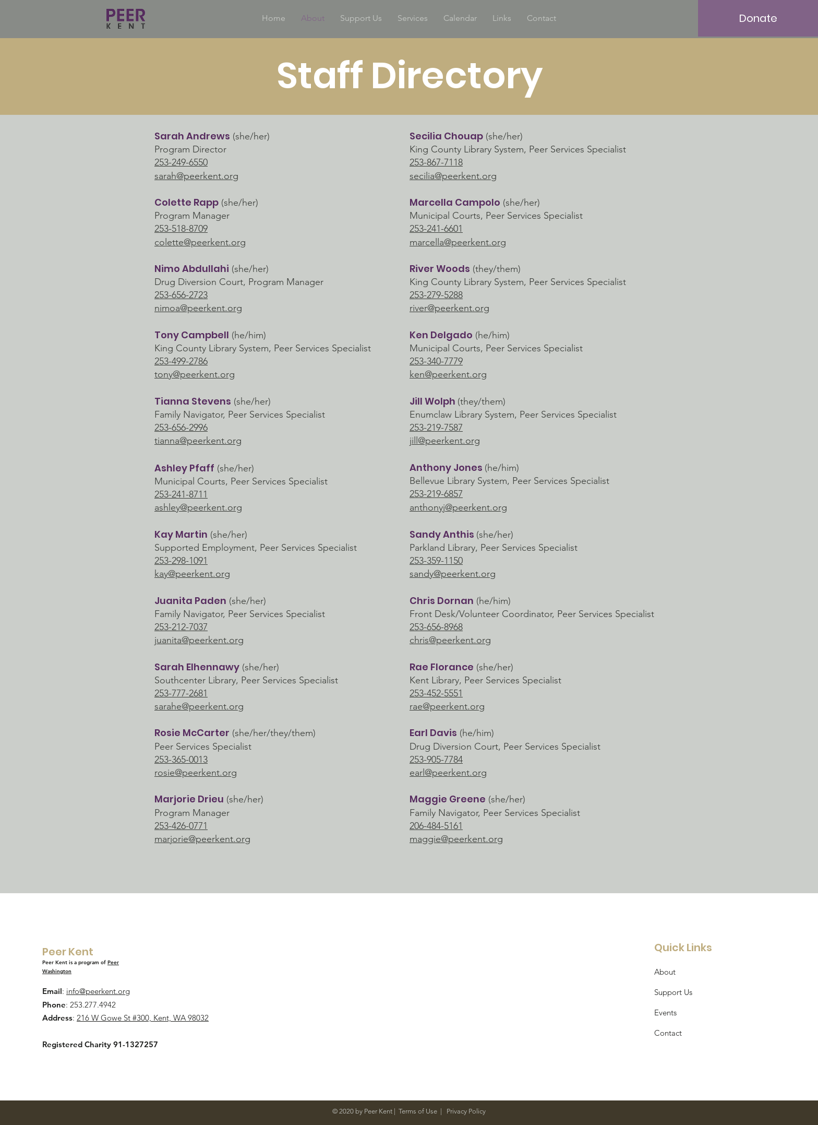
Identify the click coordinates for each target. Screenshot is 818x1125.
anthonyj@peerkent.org (458, 507)
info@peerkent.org (98, 991)
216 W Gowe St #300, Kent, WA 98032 (143, 1018)
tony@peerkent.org (194, 374)
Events (665, 1012)
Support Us (673, 992)
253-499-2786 (181, 361)
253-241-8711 (181, 494)
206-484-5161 (436, 826)
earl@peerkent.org (448, 772)
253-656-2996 (181, 427)
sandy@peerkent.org (453, 573)
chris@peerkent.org (450, 640)
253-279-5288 (436, 295)
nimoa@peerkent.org (198, 308)
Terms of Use (418, 1111)
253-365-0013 (181, 759)
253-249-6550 (181, 162)
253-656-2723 (181, 295)
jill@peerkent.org (445, 440)
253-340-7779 (436, 361)
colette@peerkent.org (200, 242)
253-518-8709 (181, 228)
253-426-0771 (181, 826)
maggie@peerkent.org (456, 839)
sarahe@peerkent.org (199, 706)
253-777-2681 (181, 693)
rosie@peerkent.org (195, 772)
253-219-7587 (436, 427)
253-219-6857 (436, 494)
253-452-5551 (436, 693)
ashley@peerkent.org (198, 507)
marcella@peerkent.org (458, 242)
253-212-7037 (181, 627)
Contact (668, 1033)
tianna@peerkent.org (198, 440)
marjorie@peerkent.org (202, 839)
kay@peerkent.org (192, 573)
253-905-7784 (436, 759)
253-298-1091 (181, 560)
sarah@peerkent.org (196, 176)
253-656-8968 (436, 627)
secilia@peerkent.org (453, 176)
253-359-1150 (436, 560)
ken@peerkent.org (448, 374)
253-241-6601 (436, 228)
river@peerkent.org (449, 308)
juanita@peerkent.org (199, 640)
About (665, 972)
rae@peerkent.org (447, 706)
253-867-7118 (436, 162)
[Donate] (758, 18)
